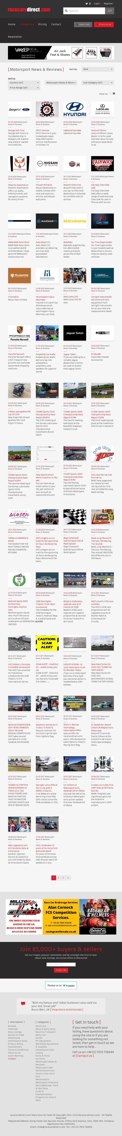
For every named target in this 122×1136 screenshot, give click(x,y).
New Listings (15, 1032)
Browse (12, 1026)
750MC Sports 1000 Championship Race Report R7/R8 (73, 415)
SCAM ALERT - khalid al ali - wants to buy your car (47, 667)
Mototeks (67, 242)
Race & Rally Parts (45, 1029)
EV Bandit (96, 354)
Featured (13, 1029)
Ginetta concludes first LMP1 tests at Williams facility (102, 788)
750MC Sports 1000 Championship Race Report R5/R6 (101, 415)
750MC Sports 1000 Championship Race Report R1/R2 (73, 477)
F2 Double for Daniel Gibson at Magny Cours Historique (102, 728)
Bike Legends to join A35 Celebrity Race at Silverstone (18, 848)
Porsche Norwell (16, 354)
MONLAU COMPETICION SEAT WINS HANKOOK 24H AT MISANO (19, 728)
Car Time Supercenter (101, 242)
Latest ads (83, 24)
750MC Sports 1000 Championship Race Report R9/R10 (45, 415)
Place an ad (104, 24)
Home (11, 24)
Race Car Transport (46, 1032)
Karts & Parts (43, 1055)
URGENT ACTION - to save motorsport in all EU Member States (74, 667)
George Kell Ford (16, 130)
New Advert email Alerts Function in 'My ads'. (46, 478)
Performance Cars (45, 1070)
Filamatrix (13, 297)
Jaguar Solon (69, 354)
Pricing (42, 24)
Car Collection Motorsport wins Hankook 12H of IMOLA (74, 788)
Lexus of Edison (98, 130)
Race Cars (41, 1026)
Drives (39, 1038)
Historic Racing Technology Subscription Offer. (72, 727)
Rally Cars (41, 1035)
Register (108, 3)
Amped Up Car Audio (45, 354)
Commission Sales (17, 1041)
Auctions (40, 1058)
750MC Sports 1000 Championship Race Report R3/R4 (18, 478)
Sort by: (73, 69)
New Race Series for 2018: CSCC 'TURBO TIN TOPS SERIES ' (101, 667)
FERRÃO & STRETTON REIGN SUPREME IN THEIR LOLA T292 (18, 788)
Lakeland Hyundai (72, 130)
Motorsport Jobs (44, 1067)
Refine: (11, 78)
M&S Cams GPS (70, 297)
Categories (27, 24)
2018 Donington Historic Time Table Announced (45, 604)
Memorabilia (42, 1079)
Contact (56, 24)
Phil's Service (42, 130)
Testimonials (15, 1046)
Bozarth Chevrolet (72, 185)
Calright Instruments (101, 297)
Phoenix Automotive (18, 185)
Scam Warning (15, 1055)
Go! (110, 10)
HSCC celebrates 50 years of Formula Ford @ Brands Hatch (46, 848)
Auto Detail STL (43, 242)
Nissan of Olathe (44, 185)
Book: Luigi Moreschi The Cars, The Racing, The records (101, 541)
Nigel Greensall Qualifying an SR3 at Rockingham (73, 541)
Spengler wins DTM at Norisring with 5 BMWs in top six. (46, 788)
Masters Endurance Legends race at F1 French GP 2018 (72, 604)
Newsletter (15, 36)
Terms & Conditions (18, 1049)
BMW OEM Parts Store (18, 242)
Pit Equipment (43, 1041)
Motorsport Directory (47, 1082)
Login (97, 3)
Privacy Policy (15, 1044)
